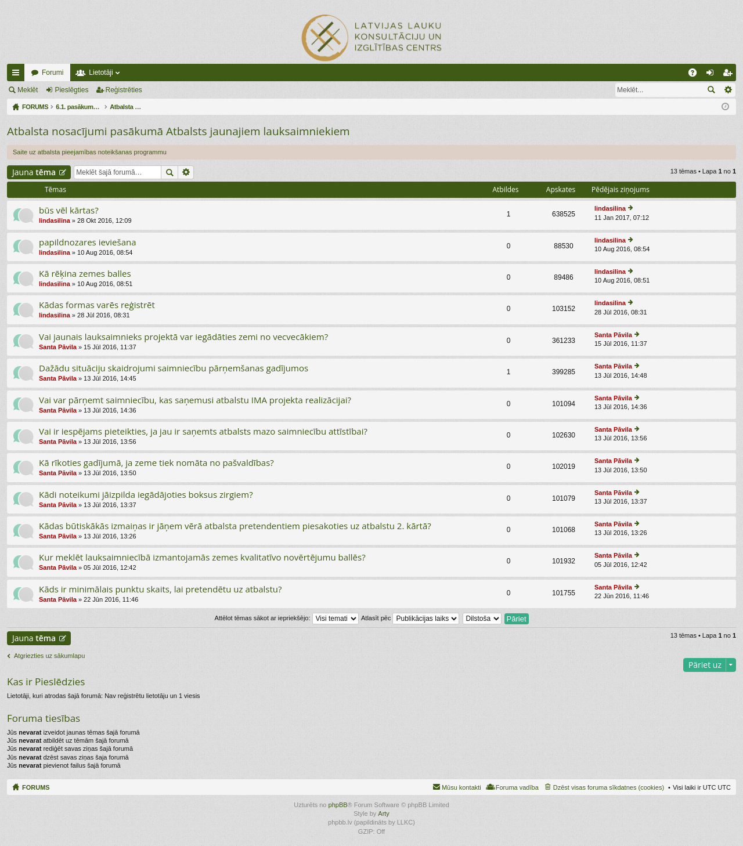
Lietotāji (101, 72)
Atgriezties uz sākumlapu (49, 655)
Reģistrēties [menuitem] (729, 74)
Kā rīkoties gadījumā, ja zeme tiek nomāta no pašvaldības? (156, 462)
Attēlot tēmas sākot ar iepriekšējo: (286, 617)
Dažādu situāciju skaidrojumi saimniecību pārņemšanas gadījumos (173, 368)
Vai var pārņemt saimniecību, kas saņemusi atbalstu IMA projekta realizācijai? (195, 400)
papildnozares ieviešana (87, 242)
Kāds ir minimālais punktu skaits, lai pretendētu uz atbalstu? (160, 589)
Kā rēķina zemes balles (85, 273)
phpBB (338, 804)
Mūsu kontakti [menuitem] (461, 787)
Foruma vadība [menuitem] (517, 787)
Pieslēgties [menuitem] (712, 74)
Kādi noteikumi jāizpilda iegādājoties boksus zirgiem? (146, 494)
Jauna (34, 172)
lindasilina (54, 220)
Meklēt (27, 90)
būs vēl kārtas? (69, 210)
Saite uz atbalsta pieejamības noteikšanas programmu (90, 152)
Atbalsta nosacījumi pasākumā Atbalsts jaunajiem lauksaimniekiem (178, 131)
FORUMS (36, 787)
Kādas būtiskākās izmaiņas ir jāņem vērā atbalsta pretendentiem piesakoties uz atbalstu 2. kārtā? (235, 526)
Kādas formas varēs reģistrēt (97, 304)
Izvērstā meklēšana (727, 90)
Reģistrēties (124, 90)
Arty (383, 813)
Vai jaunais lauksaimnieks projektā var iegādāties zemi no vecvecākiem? (183, 336)
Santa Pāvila (58, 347)
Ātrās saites (18, 74)
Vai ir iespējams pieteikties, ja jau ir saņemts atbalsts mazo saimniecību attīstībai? (203, 431)
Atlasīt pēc (410, 617)
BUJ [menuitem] (696, 74)
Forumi (52, 72)
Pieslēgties (71, 90)
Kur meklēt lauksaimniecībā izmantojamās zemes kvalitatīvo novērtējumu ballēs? (202, 557)
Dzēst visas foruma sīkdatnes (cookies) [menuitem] (608, 787)
